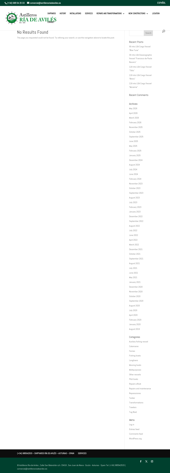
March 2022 (134, 244)
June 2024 (133, 174)
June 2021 (133, 272)
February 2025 (135, 150)
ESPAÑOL (161, 3)
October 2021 (134, 254)
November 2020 (136, 291)
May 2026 (133, 108)
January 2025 (135, 155)
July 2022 (133, 230)
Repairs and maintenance (140, 388)
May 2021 (133, 277)
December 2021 (136, 249)
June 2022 (133, 235)
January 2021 (135, 282)
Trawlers (132, 407)
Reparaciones (135, 393)
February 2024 (135, 178)
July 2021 (133, 268)
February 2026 (135, 122)
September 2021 (136, 258)
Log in (131, 424)
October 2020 (134, 296)
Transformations (136, 402)
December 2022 (136, 216)
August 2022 (134, 225)
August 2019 (134, 329)
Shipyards (51, 14)
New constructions (137, 14)
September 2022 (136, 221)
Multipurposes (135, 369)
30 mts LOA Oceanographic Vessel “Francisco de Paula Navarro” (140, 59)
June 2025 (133, 141)
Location (155, 14)
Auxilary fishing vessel (138, 341)
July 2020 (133, 310)
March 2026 (134, 117)
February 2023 (135, 207)
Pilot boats (133, 379)
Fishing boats (135, 355)
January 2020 (135, 324)
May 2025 (133, 146)
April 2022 (133, 239)
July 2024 (133, 169)
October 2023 (134, 188)
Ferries (132, 351)
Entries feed (134, 429)
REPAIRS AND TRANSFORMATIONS (109, 14)
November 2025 (136, 127)
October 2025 (134, 132)
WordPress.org (135, 438)
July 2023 (133, 202)
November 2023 (136, 183)
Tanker (132, 398)
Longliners (133, 360)
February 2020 (135, 319)
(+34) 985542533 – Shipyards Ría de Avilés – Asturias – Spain (45, 453)
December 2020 (136, 286)
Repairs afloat (135, 383)
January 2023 (135, 211)
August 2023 (134, 197)
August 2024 (134, 164)
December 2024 (136, 160)
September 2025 (136, 136)
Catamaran (134, 346)
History (63, 14)
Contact (50, 22)
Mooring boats (135, 365)
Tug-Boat (133, 412)
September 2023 (136, 193)
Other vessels (135, 374)
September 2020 (136, 300)
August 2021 (134, 263)
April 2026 (133, 113)
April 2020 (133, 315)
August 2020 (134, 305)
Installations (75, 14)
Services (89, 14)
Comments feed (136, 433)
